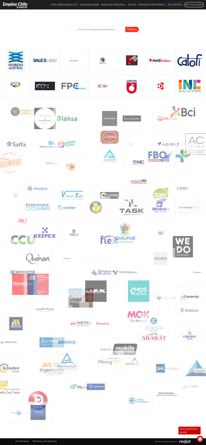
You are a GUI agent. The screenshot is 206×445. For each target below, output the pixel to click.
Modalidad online (89, 4)
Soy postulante (194, 4)
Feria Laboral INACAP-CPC (64, 4)
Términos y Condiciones (44, 441)
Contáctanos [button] (22, 441)
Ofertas (132, 4)
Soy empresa (175, 4)
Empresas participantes (152, 4)
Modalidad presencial (113, 4)
